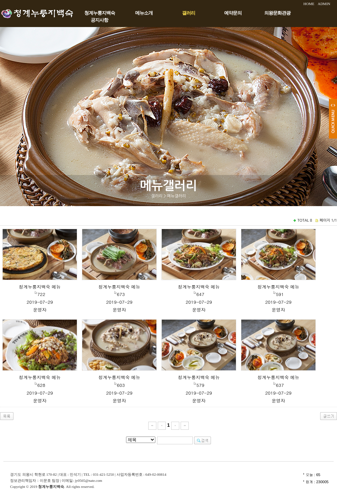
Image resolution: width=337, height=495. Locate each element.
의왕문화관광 (277, 13)
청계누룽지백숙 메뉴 (40, 286)
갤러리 (188, 13)
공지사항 (99, 20)
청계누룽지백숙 (99, 13)
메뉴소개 (144, 13)
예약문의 (233, 13)
